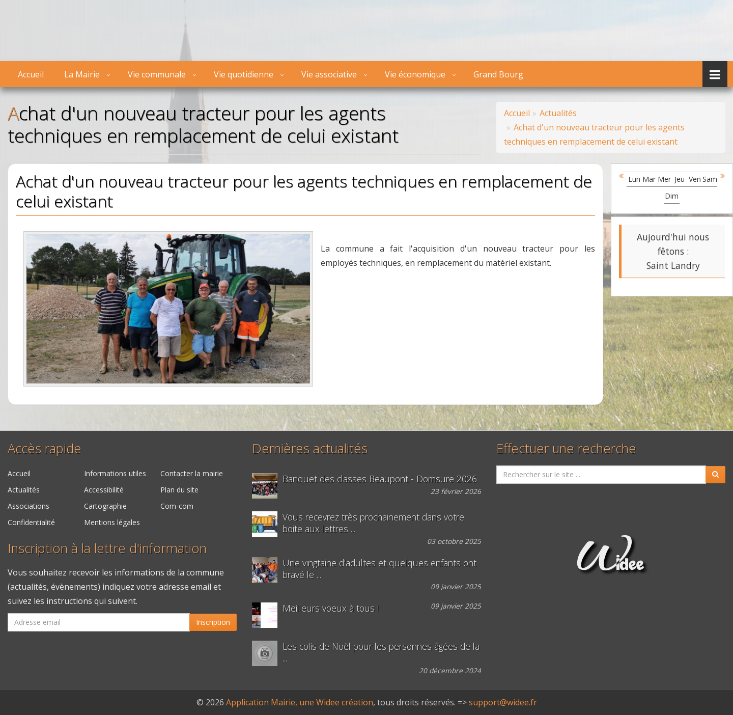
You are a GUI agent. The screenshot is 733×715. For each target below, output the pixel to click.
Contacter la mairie (191, 473)
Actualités (24, 489)
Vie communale (157, 74)
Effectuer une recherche (566, 448)
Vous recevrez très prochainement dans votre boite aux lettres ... (373, 523)
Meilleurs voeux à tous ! (331, 608)
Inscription (213, 622)
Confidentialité (31, 522)
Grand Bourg (498, 74)
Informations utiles (115, 473)
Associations (28, 506)
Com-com (176, 506)
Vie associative (329, 74)
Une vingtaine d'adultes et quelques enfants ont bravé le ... (379, 569)
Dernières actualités (310, 448)
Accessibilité (104, 489)
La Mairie (82, 74)
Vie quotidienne (243, 74)
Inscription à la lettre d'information (107, 548)
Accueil (31, 74)
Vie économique (415, 74)
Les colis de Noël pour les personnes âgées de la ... (381, 652)
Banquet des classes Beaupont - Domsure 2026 (380, 479)
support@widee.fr (503, 702)
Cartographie (105, 506)
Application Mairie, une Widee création (299, 702)
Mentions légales (112, 522)
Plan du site (179, 489)
